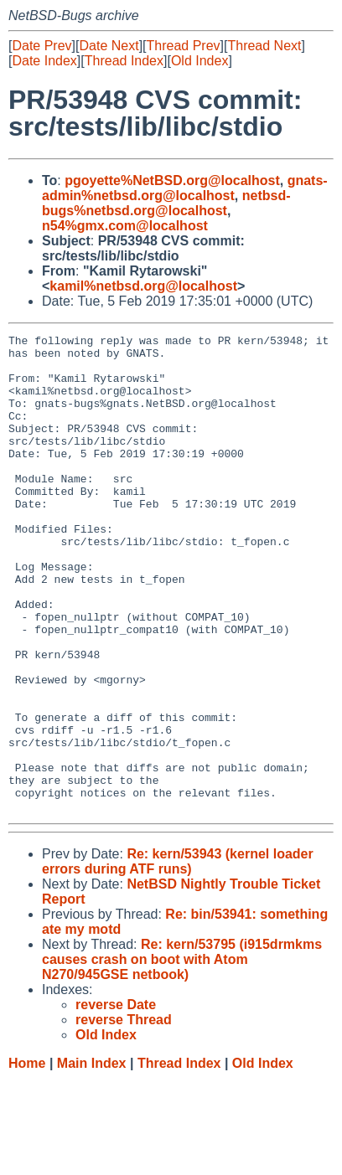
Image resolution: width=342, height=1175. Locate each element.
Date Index (44, 61)
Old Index (199, 61)
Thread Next (264, 46)
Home (26, 1159)
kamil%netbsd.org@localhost (143, 286)
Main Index (92, 1159)
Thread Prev (183, 46)
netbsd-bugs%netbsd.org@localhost (166, 203)
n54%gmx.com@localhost (125, 226)
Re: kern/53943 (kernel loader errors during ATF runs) (178, 956)
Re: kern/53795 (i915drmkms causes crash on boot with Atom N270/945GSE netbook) (182, 1055)
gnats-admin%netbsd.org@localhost (185, 188)
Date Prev (41, 46)
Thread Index (124, 61)
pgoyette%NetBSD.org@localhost (172, 180)
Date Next (108, 46)
